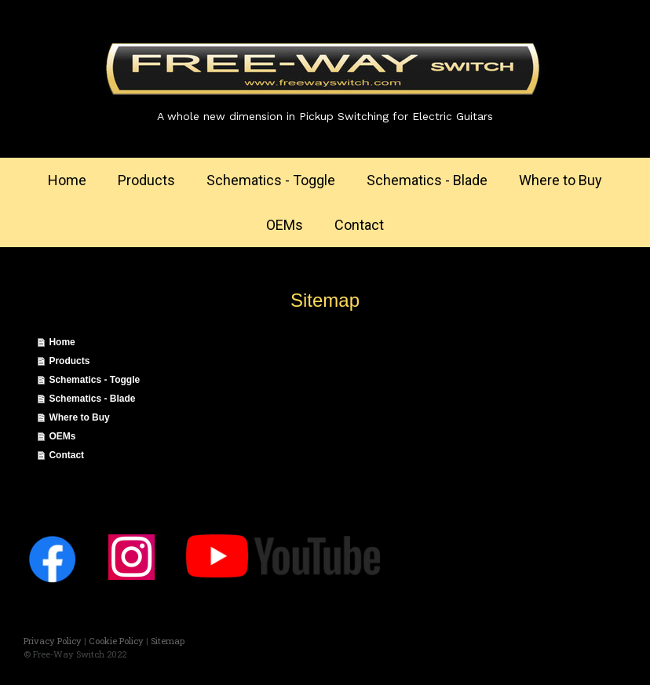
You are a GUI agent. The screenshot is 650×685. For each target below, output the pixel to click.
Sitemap (167, 641)
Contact (359, 225)
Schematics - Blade (427, 180)
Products (146, 180)
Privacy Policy (53, 641)
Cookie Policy (116, 641)
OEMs (284, 225)
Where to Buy (560, 180)
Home (67, 180)
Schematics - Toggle (270, 180)
